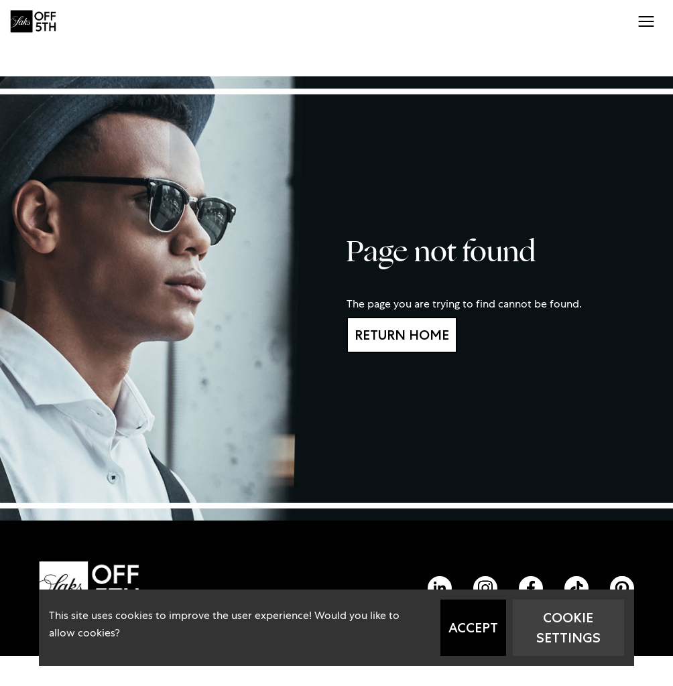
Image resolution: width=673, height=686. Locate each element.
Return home (402, 335)
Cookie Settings (568, 628)
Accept (473, 628)
